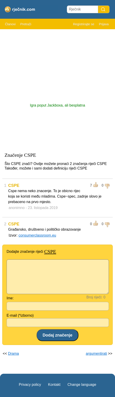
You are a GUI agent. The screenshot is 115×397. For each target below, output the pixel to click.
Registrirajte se (83, 24)
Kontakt (54, 385)
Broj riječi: (94, 297)
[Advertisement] (57, 64)
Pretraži (25, 24)
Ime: (10, 298)
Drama (13, 353)
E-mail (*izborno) (20, 315)
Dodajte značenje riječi (31, 251)
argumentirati (96, 353)
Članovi (10, 24)
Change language (82, 385)
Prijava (104, 24)
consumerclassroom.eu (37, 235)
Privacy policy (30, 385)
